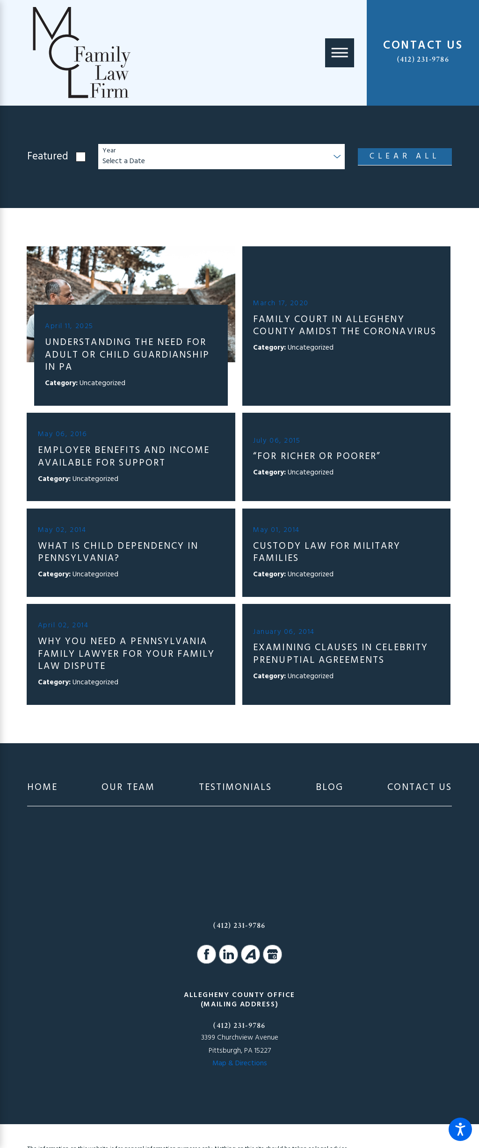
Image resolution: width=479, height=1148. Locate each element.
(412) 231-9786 (423, 59)
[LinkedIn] (228, 954)
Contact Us (419, 788)
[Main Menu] (339, 52)
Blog (329, 788)
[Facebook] (206, 954)
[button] (460, 1129)
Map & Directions (239, 1063)
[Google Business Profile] (272, 954)
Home (42, 788)
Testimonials (235, 788)
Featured (47, 157)
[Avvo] (250, 954)
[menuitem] (42, 788)
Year (109, 151)
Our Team (128, 788)
